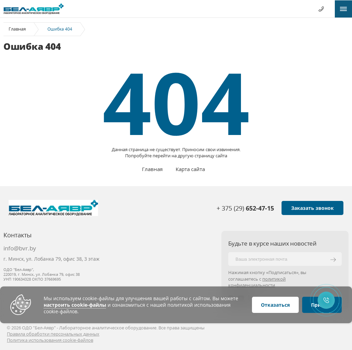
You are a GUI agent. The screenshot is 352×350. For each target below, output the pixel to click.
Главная (17, 29)
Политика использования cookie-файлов (50, 340)
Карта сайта (190, 169)
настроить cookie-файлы (75, 305)
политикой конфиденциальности (257, 282)
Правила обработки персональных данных (53, 334)
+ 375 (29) (245, 208)
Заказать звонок (312, 208)
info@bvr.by (19, 248)
